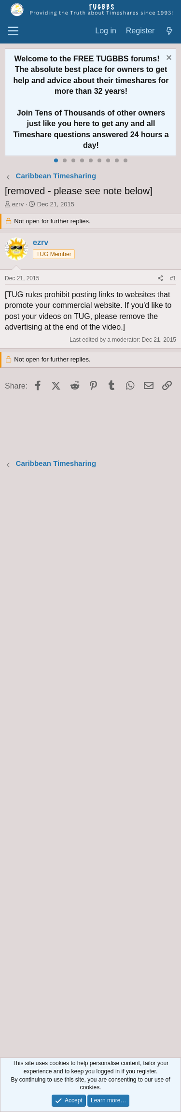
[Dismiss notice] (168, 59)
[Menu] (13, 31)
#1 (173, 278)
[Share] (160, 278)
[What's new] (169, 31)
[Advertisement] (90, 764)
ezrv (18, 204)
